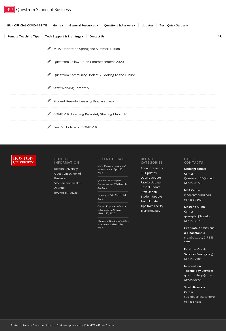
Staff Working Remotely (71, 88)
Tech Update (149, 201)
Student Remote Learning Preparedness (83, 101)
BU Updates (149, 173)
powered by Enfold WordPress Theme (92, 325)
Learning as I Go (106, 195)
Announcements (152, 168)
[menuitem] (27, 25)
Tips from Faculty (152, 206)
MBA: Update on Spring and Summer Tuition (86, 48)
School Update (150, 187)
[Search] (218, 36)
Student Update (151, 196)
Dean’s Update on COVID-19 (75, 127)
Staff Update (149, 192)
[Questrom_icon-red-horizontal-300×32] (37, 10)
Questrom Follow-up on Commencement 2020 (88, 61)
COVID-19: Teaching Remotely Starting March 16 (90, 114)
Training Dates (150, 211)
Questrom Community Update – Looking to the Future (94, 75)
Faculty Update (151, 182)
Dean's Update (151, 177)
